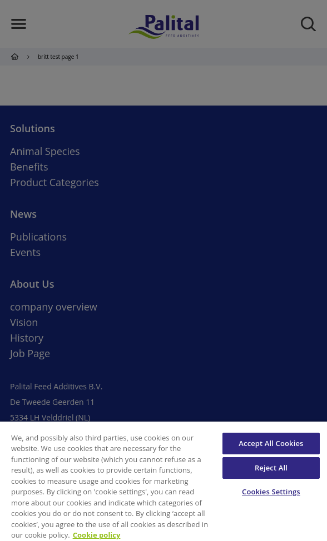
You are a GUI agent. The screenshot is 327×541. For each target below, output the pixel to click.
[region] (163, 481)
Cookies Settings (271, 492)
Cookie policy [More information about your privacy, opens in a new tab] (97, 535)
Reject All (271, 468)
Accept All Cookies (271, 443)
